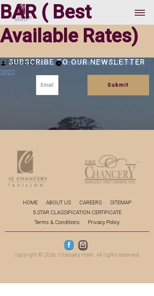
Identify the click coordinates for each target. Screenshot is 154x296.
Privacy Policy (104, 222)
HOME (30, 202)
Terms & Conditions (57, 222)
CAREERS (90, 202)
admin (45, 63)
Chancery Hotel (75, 255)
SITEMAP (120, 202)
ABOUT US (58, 202)
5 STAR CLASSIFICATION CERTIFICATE (77, 212)
